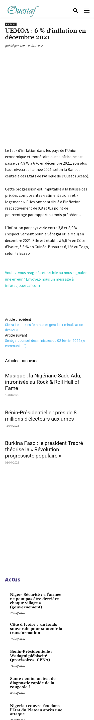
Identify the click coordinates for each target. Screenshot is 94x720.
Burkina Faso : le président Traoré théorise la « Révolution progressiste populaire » (44, 449)
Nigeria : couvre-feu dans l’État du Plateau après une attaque (36, 709)
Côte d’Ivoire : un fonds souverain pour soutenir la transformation (36, 628)
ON (22, 46)
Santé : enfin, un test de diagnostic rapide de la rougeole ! (33, 682)
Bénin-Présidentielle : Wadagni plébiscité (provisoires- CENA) (31, 655)
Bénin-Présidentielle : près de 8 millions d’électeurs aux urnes (41, 416)
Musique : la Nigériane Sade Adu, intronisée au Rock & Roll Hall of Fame (43, 382)
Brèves (11, 24)
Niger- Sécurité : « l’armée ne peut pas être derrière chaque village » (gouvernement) (35, 601)
